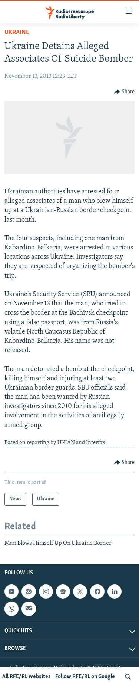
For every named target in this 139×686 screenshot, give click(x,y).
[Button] (124, 92)
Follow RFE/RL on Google (85, 677)
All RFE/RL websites (26, 677)
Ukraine (16, 32)
